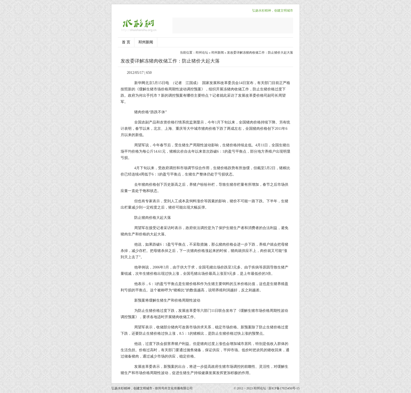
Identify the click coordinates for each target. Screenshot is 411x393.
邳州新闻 (145, 42)
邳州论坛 (202, 52)
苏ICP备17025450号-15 (284, 388)
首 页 (126, 42)
